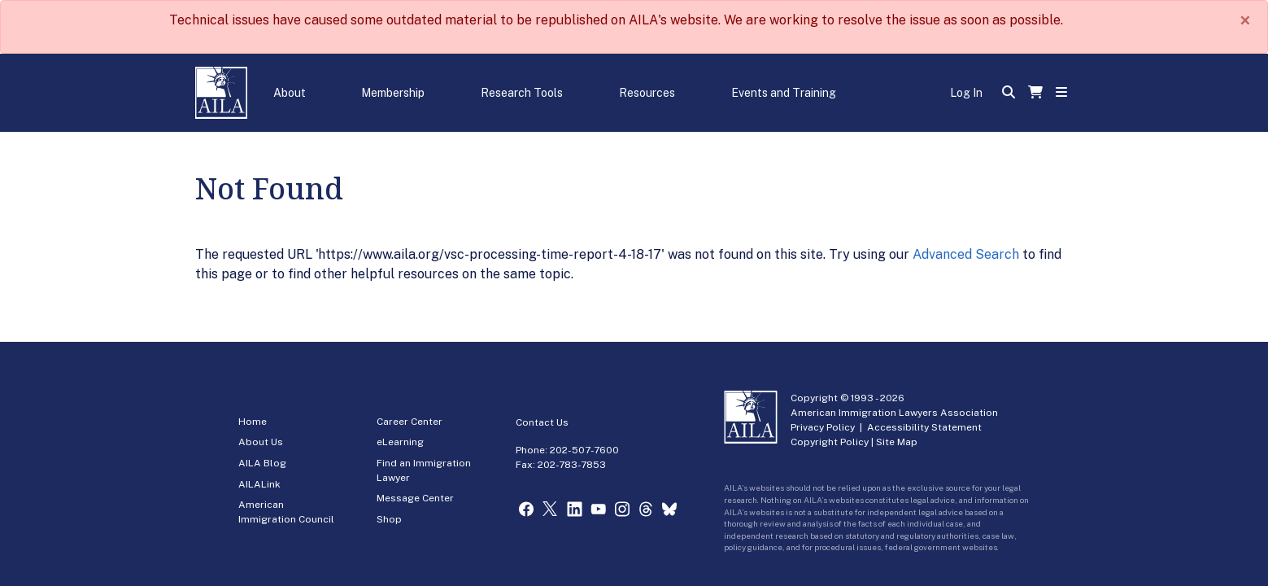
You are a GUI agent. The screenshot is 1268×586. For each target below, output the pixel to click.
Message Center (415, 498)
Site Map (896, 442)
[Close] (1245, 20)
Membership (393, 92)
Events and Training (783, 92)
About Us (260, 442)
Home (252, 421)
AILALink (259, 484)
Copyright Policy (830, 442)
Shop (389, 519)
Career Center (409, 421)
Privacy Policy (823, 427)
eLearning (400, 442)
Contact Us (542, 422)
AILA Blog (262, 463)
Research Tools (522, 92)
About (289, 92)
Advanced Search (966, 254)
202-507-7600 (584, 450)
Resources (647, 92)
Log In (966, 92)
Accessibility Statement (924, 427)
